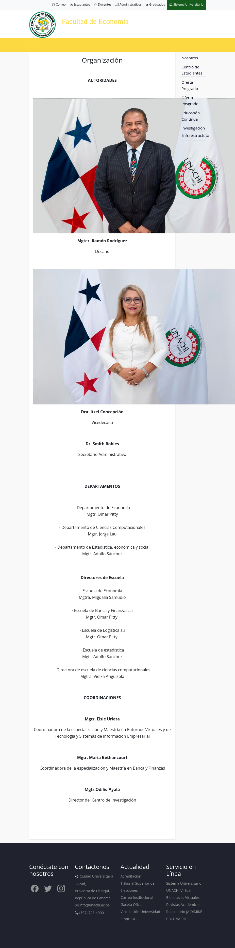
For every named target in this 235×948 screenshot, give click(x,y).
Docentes (102, 4)
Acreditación (131, 876)
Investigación (193, 128)
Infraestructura (195, 135)
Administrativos (128, 4)
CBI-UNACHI (176, 918)
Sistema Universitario (186, 4)
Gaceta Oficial (132, 904)
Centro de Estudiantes (191, 70)
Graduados (155, 4)
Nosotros (189, 57)
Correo (59, 4)
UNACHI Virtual (178, 890)
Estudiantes (80, 4)
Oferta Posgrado (189, 100)
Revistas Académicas (183, 904)
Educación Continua (190, 116)
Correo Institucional (137, 897)
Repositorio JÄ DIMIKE (184, 911)
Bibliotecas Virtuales (182, 897)
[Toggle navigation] (36, 45)
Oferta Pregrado (189, 85)
